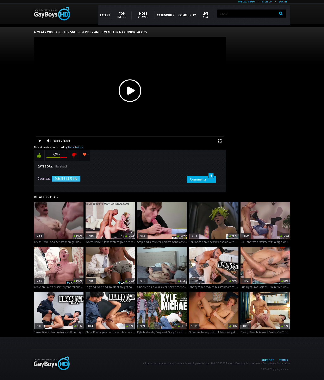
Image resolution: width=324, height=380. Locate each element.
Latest (105, 15)
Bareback (61, 166)
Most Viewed (143, 15)
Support (267, 360)
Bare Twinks (75, 147)
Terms (283, 360)
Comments (202, 178)
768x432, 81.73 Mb (66, 178)
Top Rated (121, 15)
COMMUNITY (187, 15)
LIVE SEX (205, 15)
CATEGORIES (165, 15)
